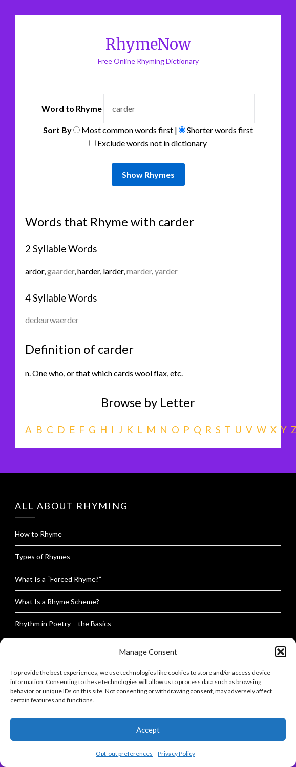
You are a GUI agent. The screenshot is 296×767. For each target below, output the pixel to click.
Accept (148, 729)
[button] (281, 652)
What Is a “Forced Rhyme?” (58, 578)
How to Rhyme (38, 533)
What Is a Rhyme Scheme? (57, 601)
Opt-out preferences (124, 753)
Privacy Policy (176, 753)
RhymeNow (148, 44)
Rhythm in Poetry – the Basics (63, 623)
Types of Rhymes (42, 556)
